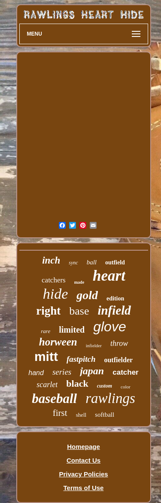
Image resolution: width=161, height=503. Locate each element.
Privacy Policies (83, 474)
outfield (115, 262)
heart (109, 275)
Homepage (83, 446)
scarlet (47, 384)
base (79, 311)
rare (45, 331)
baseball (54, 398)
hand (36, 372)
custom (104, 386)
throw (119, 343)
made (79, 282)
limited (72, 329)
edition (115, 298)
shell (81, 415)
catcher (125, 372)
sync (73, 263)
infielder (94, 345)
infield (114, 310)
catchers (54, 280)
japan (92, 370)
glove (109, 326)
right (48, 310)
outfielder (118, 360)
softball (104, 414)
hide (55, 294)
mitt (46, 356)
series (61, 371)
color (126, 386)
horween (58, 342)
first (60, 413)
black (77, 383)
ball (92, 262)
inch (51, 260)
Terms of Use (84, 487)
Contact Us (83, 460)
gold (87, 295)
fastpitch (81, 359)
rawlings (110, 398)
